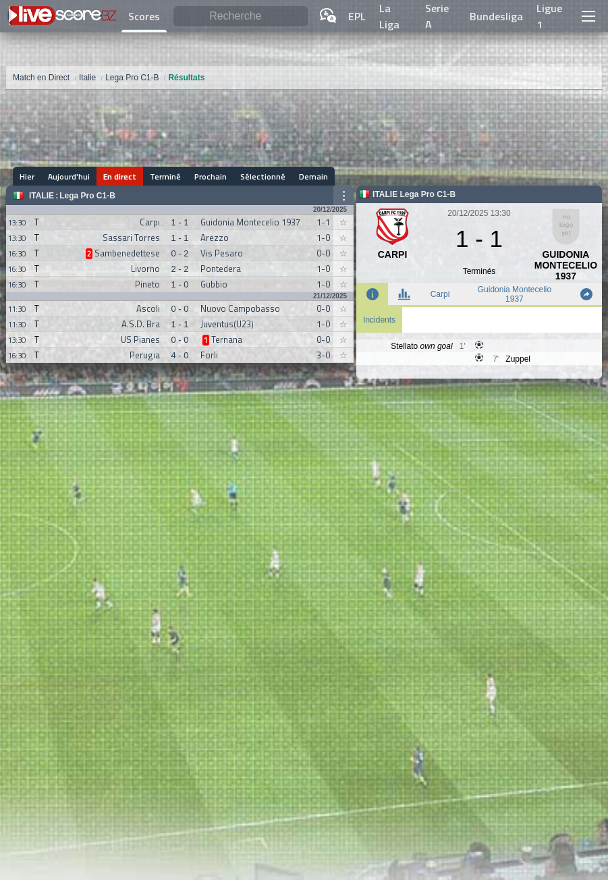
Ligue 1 (549, 16)
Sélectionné (262, 176)
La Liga (389, 16)
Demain (313, 176)
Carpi (440, 294)
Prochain (210, 176)
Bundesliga (496, 16)
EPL (357, 16)
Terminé (165, 176)
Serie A (437, 16)
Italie (41, 195)
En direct (119, 176)
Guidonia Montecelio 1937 (514, 294)
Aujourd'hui (69, 176)
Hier (27, 176)
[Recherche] (240, 16)
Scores (144, 16)
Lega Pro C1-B (87, 195)
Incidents (379, 320)
